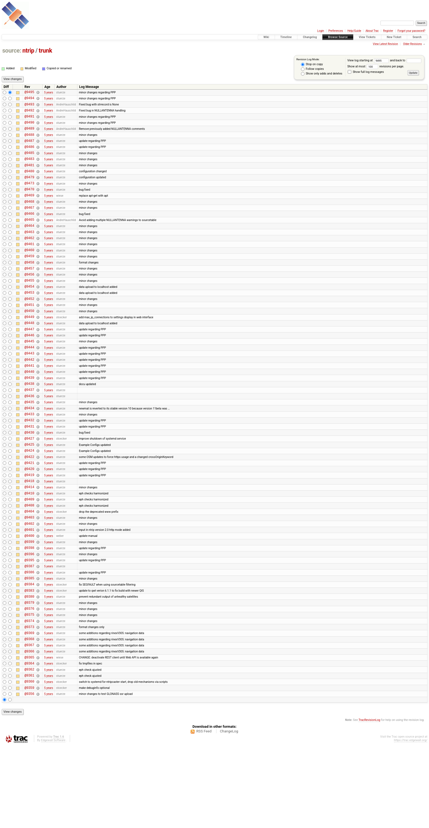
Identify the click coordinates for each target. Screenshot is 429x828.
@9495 (29, 92)
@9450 (29, 341)
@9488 (29, 141)
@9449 (29, 348)
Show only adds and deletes (321, 74)
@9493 (29, 106)
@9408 (29, 562)
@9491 (29, 120)
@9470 (29, 203)
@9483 (29, 168)
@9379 (29, 672)
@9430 (29, 479)
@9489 (29, 134)
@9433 (29, 458)
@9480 (29, 182)
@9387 (29, 631)
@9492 (29, 113)
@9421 (29, 513)
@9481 (29, 175)
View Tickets (367, 37)
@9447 (29, 362)
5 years (48, 92)
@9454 (29, 313)
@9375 (29, 686)
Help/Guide (354, 30)
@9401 (29, 589)
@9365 (29, 734)
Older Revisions (412, 43)
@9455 (29, 306)
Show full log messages (366, 72)
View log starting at (368, 60)
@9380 (29, 665)
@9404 (29, 568)
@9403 (29, 575)
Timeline (286, 37)
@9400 (29, 596)
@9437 (29, 430)
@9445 (29, 375)
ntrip (28, 50)
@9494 (29, 99)
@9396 (29, 617)
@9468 (29, 217)
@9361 (29, 755)
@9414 (29, 541)
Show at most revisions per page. (375, 66)
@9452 (29, 327)
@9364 (29, 741)
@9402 (29, 582)
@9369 (29, 706)
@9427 (29, 486)
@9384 (29, 651)
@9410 (29, 548)
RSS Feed (203, 813)
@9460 (29, 272)
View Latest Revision (385, 43)
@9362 (29, 748)
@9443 (29, 389)
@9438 (29, 424)
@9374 (29, 693)
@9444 (29, 382)
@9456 (29, 299)
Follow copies (312, 69)
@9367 (29, 720)
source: (11, 50)
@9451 (29, 334)
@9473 (29, 196)
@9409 (29, 555)
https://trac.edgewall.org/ (410, 822)
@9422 (29, 507)
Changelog (310, 37)
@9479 (29, 189)
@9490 (29, 127)
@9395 (29, 624)
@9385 (29, 644)
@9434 (29, 451)
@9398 (29, 610)
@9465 (29, 237)
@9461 (29, 265)
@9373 (29, 700)
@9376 (29, 679)
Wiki (266, 37)
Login (320, 30)
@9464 (29, 244)
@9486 (29, 155)
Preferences (335, 30)
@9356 (29, 775)
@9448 (29, 355)
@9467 (29, 224)
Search (417, 37)
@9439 (29, 417)
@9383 (29, 658)
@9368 (29, 713)
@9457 (29, 293)
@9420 (29, 520)
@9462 (29, 258)
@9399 (29, 603)
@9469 (29, 210)
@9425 (29, 493)
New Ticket (394, 37)
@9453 (29, 320)
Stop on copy (312, 64)
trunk (45, 50)
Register (388, 30)
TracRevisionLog (369, 802)
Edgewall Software (53, 822)
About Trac (372, 30)
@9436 (29, 438)
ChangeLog (229, 813)
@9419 (29, 527)
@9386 (29, 637)
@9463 (29, 251)
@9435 (29, 444)
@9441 (29, 403)
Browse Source (338, 37)
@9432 (29, 465)
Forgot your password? (411, 30)
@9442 (29, 396)
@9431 (29, 472)
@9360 (29, 762)
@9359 (29, 769)
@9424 (29, 499)
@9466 (29, 230)
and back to (405, 60)
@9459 (29, 279)
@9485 (29, 161)
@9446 (29, 368)
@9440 (29, 410)
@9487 (29, 148)
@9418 (29, 534)
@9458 (29, 286)
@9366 (29, 727)
